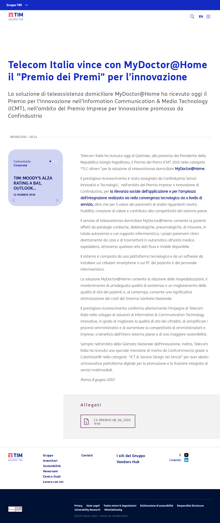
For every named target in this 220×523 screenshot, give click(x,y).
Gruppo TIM (14, 5)
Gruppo (48, 455)
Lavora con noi (53, 482)
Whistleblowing (113, 509)
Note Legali (93, 505)
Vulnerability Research (87, 509)
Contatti (87, 455)
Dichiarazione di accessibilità (156, 505)
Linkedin (180, 460)
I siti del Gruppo (131, 456)
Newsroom (50, 471)
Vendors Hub (128, 462)
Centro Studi (52, 476)
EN (201, 16)
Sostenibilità (52, 466)
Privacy (78, 505)
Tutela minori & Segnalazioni (120, 505)
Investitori (50, 461)
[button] (13, 200)
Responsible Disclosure (190, 505)
